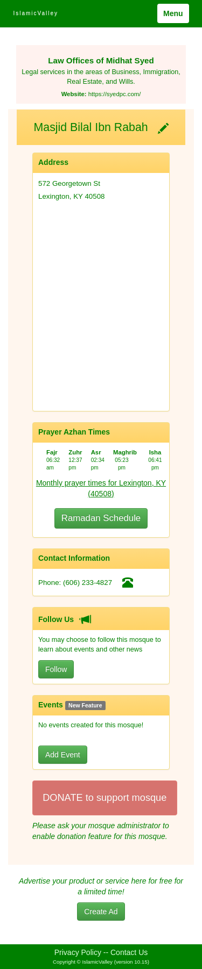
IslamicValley (35, 13)
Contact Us (129, 952)
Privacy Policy (77, 952)
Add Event (62, 754)
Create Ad (100, 911)
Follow (56, 669)
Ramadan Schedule (101, 518)
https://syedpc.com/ (114, 94)
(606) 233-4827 (87, 582)
